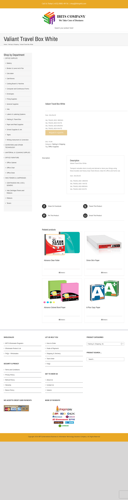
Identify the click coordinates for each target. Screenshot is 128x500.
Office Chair (11, 168)
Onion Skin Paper (92, 260)
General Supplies (12, 104)
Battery (9, 63)
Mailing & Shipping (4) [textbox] (105, 344)
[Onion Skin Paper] (104, 243)
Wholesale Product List (13, 348)
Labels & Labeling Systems (16, 114)
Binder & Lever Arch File (15, 68)
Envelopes (10, 94)
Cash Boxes (10, 78)
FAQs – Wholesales (11, 353)
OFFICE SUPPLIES (11, 58)
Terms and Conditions (12, 370)
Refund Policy (10, 380)
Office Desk (11, 173)
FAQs (48, 364)
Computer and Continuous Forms (18, 89)
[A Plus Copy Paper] (104, 290)
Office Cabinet (11, 163)
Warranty (8, 385)
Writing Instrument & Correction (17, 140)
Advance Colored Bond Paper (54, 307)
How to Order (51, 343)
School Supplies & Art (14, 130)
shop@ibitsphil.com (78, 3)
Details (62, 272)
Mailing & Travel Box (14, 119)
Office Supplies (53, 147)
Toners (9, 203)
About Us (50, 380)
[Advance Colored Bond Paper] (62, 290)
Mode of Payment (53, 348)
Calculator (10, 73)
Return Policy (9, 390)
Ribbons (9, 198)
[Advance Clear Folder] (62, 243)
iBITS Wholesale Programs (14, 343)
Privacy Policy (9, 375)
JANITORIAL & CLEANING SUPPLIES (17, 152)
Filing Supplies (12, 99)
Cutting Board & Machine (15, 84)
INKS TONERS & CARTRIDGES (15, 178)
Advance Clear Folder (52, 260)
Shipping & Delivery (53, 353)
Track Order (50, 359)
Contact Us (50, 385)
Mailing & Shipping (58, 144)
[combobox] (105, 344)
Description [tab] (46, 158)
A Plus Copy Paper (93, 307)
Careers (49, 390)
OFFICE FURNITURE (12, 158)
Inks (8, 109)
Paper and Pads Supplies (15, 124)
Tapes (9, 135)
